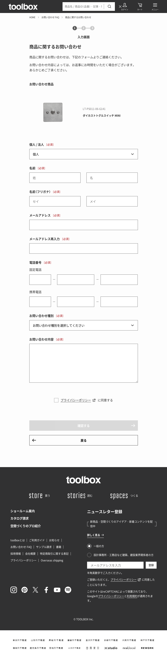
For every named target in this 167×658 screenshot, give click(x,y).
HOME (32, 17)
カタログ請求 (19, 518)
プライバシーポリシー (76, 400)
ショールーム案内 (22, 511)
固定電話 (35, 269)
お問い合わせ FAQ (50, 17)
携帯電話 (35, 292)
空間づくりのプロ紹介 (25, 526)
